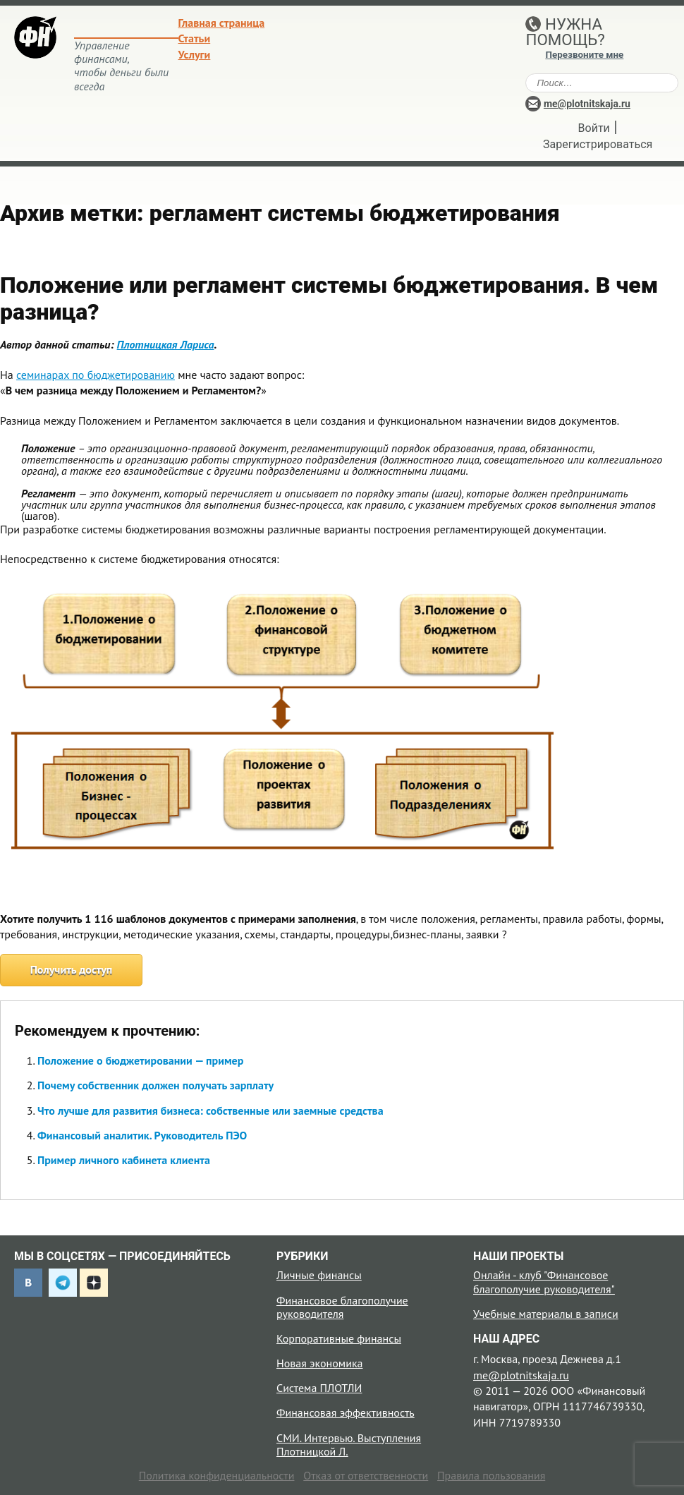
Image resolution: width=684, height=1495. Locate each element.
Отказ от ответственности (365, 1475)
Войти (594, 128)
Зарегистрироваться (597, 144)
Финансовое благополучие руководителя (342, 1307)
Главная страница (221, 23)
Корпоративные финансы (338, 1338)
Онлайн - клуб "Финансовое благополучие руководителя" (544, 1281)
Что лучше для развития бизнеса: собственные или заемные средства (210, 1110)
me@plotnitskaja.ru (587, 103)
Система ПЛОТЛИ (319, 1388)
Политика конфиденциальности (217, 1475)
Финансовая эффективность (345, 1412)
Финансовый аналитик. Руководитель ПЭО (142, 1135)
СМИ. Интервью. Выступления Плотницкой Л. (348, 1444)
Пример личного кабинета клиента (123, 1160)
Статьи (194, 38)
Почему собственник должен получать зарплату (155, 1085)
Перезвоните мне (584, 54)
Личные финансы (319, 1275)
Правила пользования (491, 1475)
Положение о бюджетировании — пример (140, 1060)
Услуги (194, 54)
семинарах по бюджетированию (95, 375)
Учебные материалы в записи (545, 1314)
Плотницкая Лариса (165, 344)
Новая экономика (319, 1363)
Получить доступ (71, 969)
